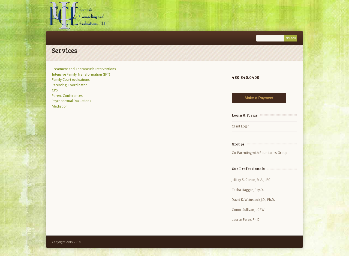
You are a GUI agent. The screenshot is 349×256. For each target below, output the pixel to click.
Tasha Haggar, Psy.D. (248, 190)
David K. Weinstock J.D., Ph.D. (253, 200)
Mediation (60, 106)
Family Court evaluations (71, 80)
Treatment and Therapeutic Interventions (84, 69)
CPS (55, 90)
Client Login (240, 126)
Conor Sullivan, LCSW (248, 210)
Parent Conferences (67, 96)
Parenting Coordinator (69, 85)
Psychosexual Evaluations (71, 101)
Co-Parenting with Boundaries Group (259, 153)
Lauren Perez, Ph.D (246, 220)
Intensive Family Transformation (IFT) (81, 74)
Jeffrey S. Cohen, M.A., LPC (251, 180)
